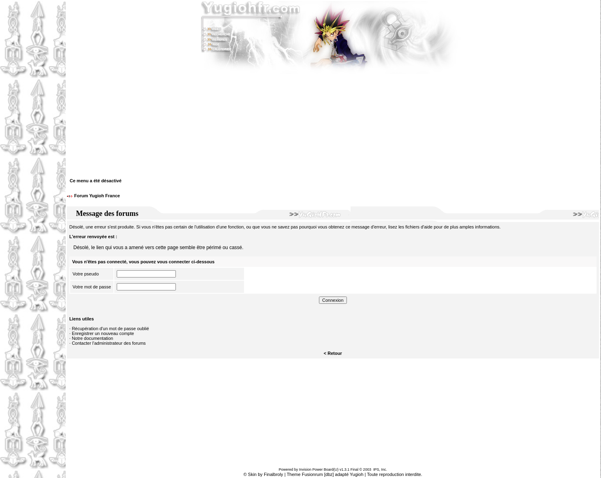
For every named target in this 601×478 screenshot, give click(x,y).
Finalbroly (273, 474)
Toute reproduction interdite (394, 474)
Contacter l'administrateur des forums (108, 343)
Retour (334, 353)
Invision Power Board (316, 469)
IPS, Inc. (380, 469)
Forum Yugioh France (97, 195)
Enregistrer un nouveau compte (103, 333)
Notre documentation (92, 338)
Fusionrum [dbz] (318, 474)
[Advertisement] (32, 239)
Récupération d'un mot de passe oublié (110, 328)
